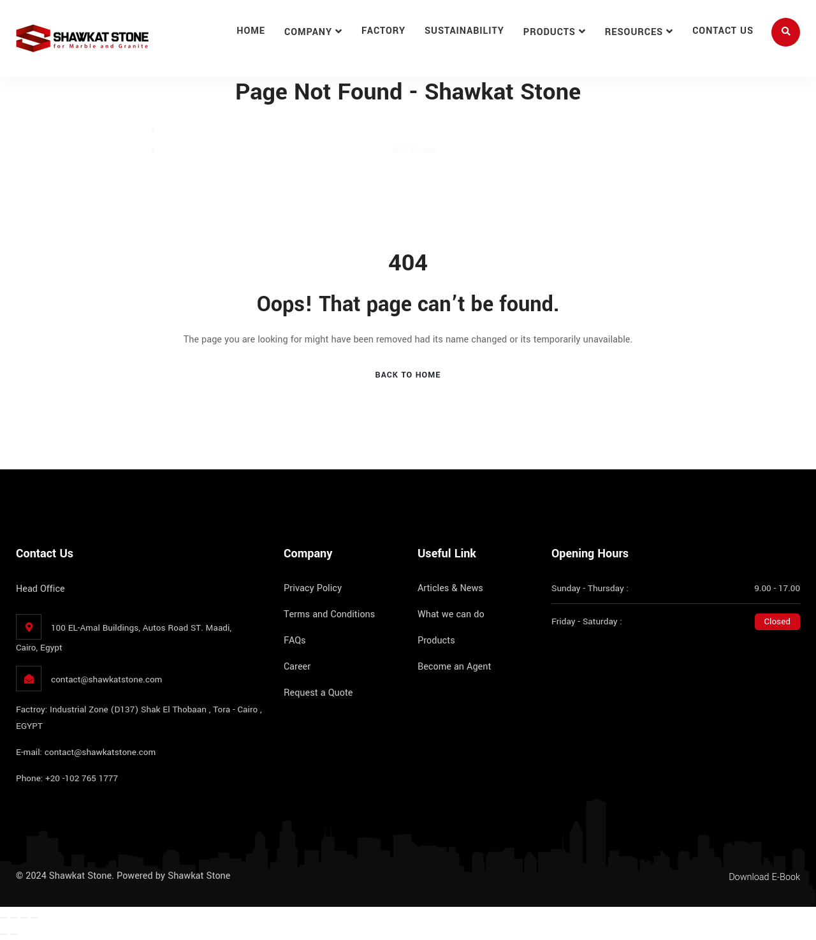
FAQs (295, 640)
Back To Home (408, 375)
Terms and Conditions (329, 614)
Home (251, 31)
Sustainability (464, 31)
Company (308, 32)
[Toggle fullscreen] (14, 917)
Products (549, 32)
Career (297, 666)
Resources (634, 32)
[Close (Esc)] (34, 917)
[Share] (24, 917)
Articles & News (450, 588)
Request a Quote (318, 693)
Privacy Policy (313, 588)
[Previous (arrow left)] (4, 934)
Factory (383, 31)
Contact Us (723, 31)
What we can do (451, 614)
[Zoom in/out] (4, 917)
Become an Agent (454, 666)
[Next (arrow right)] (14, 934)
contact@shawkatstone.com (106, 679)
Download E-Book (764, 877)
